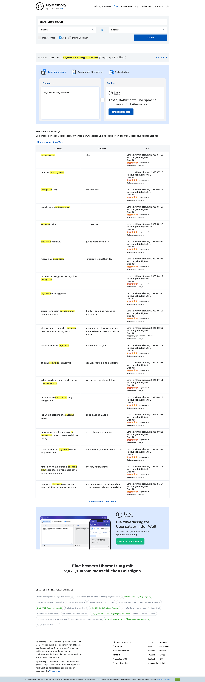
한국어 (162, 663)
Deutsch (151, 659)
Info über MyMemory (152, 6)
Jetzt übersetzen (121, 111)
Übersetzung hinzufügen (50, 142)
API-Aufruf (161, 57)
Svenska (163, 642)
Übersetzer (118, 646)
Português (164, 646)
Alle (62, 37)
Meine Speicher (78, 37)
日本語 (162, 655)
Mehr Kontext (47, 37)
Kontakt (116, 655)
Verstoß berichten (121, 650)
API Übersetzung (129, 6)
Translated (120, 659)
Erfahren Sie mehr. (163, 679)
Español (151, 650)
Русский (163, 650)
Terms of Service (120, 663)
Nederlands (153, 663)
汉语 (161, 659)
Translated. (55, 671)
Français (151, 655)
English (151, 642)
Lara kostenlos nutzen (130, 541)
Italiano (151, 646)
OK (177, 679)
